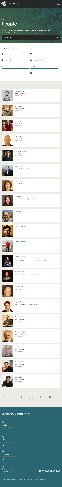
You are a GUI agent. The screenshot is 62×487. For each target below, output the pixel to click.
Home (3, 19)
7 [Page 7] (21, 397)
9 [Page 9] (40, 397)
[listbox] (31, 37)
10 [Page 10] (50, 397)
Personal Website (19, 95)
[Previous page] (3, 396)
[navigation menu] (58, 4)
